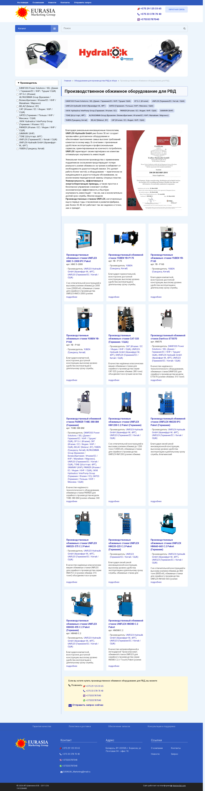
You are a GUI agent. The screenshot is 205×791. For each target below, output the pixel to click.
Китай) (124, 268)
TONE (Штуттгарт (82, 464)
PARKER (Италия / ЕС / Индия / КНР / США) (36, 129)
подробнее (71, 297)
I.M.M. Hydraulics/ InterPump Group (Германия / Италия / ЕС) (35, 123)
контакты (65, 2)
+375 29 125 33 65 (149, 8)
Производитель (28, 83)
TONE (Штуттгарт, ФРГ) (29, 136)
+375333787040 (148, 19)
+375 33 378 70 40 (149, 14)
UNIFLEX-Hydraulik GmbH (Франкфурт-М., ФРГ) (36, 144)
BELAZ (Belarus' (81, 447)
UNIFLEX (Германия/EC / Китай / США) (37, 139)
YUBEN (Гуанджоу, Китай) (30, 148)
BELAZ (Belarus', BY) (28, 106)
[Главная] (35, 14)
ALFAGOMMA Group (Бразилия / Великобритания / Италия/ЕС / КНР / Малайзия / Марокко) (36, 100)
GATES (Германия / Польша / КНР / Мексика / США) (35, 117)
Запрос (174, 754)
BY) (91, 447)
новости (52, 2)
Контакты (176, 748)
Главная (67, 81)
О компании (157, 748)
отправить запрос (82, 2)
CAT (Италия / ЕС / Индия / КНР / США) (35, 111)
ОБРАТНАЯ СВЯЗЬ (177, 9)
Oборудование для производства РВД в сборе (95, 81)
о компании (38, 2)
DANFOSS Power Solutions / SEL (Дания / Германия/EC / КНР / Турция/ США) (37, 90)
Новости (155, 754)
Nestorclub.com (179, 786)
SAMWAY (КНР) (25, 133)
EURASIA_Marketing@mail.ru (75, 771)
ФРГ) (91, 271)
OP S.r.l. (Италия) (26, 94)
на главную (22, 2)
